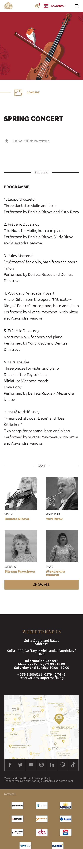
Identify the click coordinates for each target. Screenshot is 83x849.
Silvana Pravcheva (20, 571)
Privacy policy (40, 778)
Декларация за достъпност (56, 781)
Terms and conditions (17, 778)
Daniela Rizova (17, 519)
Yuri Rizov (54, 519)
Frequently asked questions (21, 781)
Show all (41, 585)
